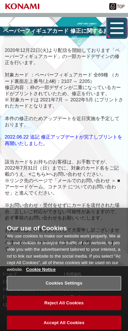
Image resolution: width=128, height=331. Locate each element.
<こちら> (38, 174)
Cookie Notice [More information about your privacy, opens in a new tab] (41, 271)
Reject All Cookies (64, 305)
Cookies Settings (64, 285)
